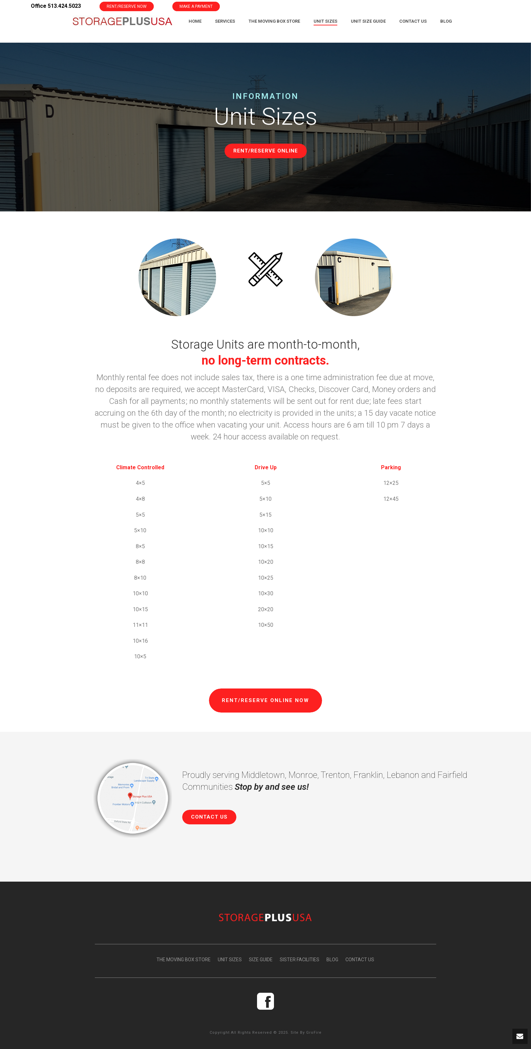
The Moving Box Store (274, 21)
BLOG (332, 959)
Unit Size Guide (368, 21)
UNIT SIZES (230, 959)
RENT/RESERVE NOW (127, 6)
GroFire (314, 1032)
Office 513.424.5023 (56, 6)
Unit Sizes (325, 21)
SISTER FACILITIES (299, 959)
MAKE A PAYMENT (196, 6)
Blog (446, 21)
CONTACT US (359, 959)
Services (225, 21)
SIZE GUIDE (261, 959)
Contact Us (413, 21)
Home (195, 21)
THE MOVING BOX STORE (183, 959)
